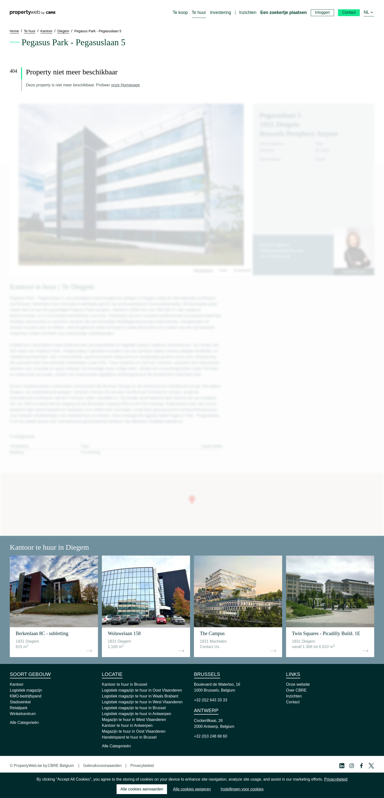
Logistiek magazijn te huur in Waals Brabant (140, 696)
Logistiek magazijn (26, 690)
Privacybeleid (142, 766)
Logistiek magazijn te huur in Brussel (134, 708)
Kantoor (17, 684)
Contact (293, 702)
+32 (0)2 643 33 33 (210, 700)
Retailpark (18, 708)
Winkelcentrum (23, 714)
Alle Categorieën (24, 722)
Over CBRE (296, 690)
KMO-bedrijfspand (25, 696)
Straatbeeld (242, 270)
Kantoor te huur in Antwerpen (127, 725)
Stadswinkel (20, 702)
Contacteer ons (354, 272)
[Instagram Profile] (352, 766)
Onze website (298, 684)
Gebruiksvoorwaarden (102, 766)
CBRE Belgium (61, 766)
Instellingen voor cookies (242, 789)
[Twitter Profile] (371, 766)
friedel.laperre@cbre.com (282, 251)
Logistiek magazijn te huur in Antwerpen (136, 714)
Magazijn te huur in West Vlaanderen (134, 720)
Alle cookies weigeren (192, 789)
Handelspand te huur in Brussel (129, 737)
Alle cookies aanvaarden (141, 789)
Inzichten (294, 696)
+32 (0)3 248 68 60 (210, 736)
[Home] (32, 12)
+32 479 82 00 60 (275, 256)
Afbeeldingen (203, 270)
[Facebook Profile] (361, 766)
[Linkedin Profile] (342, 766)
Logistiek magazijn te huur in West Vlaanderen (142, 702)
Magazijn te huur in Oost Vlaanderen (134, 731)
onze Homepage (125, 85)
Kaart (223, 270)
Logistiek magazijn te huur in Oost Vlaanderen (142, 690)
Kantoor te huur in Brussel (124, 684)
